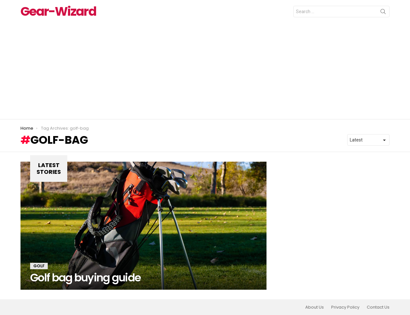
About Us (314, 307)
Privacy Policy (345, 307)
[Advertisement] (205, 71)
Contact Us (378, 307)
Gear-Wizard (58, 11)
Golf (39, 266)
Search (383, 13)
